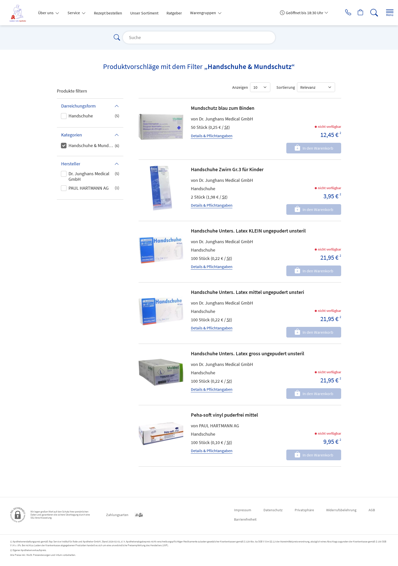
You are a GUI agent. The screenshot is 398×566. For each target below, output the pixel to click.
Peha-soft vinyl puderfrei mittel (224, 415)
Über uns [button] (46, 12)
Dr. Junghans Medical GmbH (89, 176)
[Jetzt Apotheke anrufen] (342, 12)
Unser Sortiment (144, 12)
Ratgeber (174, 12)
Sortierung (285, 87)
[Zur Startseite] (20, 13)
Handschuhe (81, 116)
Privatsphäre (304, 510)
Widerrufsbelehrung (341, 510)
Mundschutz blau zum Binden (222, 108)
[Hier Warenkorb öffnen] (356, 12)
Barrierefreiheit (245, 519)
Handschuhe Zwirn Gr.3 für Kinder (227, 169)
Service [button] (74, 12)
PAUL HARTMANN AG (89, 188)
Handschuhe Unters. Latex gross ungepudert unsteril (247, 353)
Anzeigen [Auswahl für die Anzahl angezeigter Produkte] (240, 87)
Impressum (242, 510)
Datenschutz (273, 510)
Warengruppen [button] (203, 12)
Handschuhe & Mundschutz (92, 145)
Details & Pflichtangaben (212, 135)
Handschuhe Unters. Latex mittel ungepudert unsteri (247, 292)
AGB (372, 510)
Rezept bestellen (108, 12)
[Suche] (370, 13)
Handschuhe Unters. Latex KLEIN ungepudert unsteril (248, 230)
